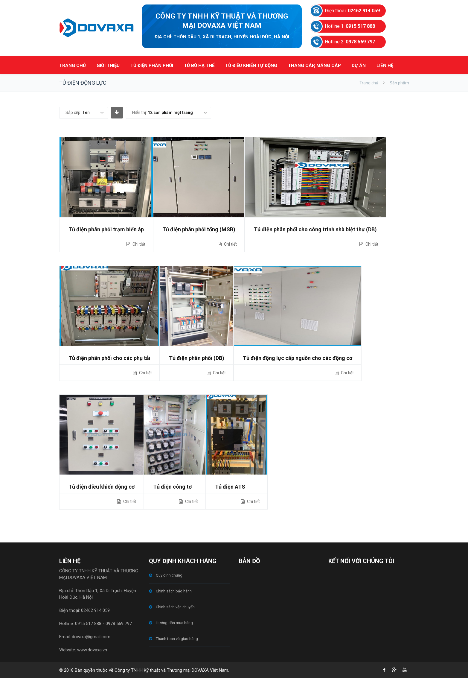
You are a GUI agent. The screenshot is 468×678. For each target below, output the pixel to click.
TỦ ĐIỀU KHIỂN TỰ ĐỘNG (251, 65)
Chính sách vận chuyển (175, 607)
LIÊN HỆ (384, 65)
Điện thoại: (352, 10)
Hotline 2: (350, 42)
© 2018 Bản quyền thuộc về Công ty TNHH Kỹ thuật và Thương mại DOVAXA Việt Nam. (144, 670)
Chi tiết (138, 244)
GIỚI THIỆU (108, 65)
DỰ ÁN (359, 65)
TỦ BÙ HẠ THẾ (199, 65)
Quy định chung (169, 575)
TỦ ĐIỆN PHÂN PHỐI (151, 65)
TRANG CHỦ (72, 65)
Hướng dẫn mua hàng (174, 623)
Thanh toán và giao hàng (177, 638)
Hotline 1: (350, 26)
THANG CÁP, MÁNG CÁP (314, 65)
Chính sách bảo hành (174, 591)
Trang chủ (368, 82)
